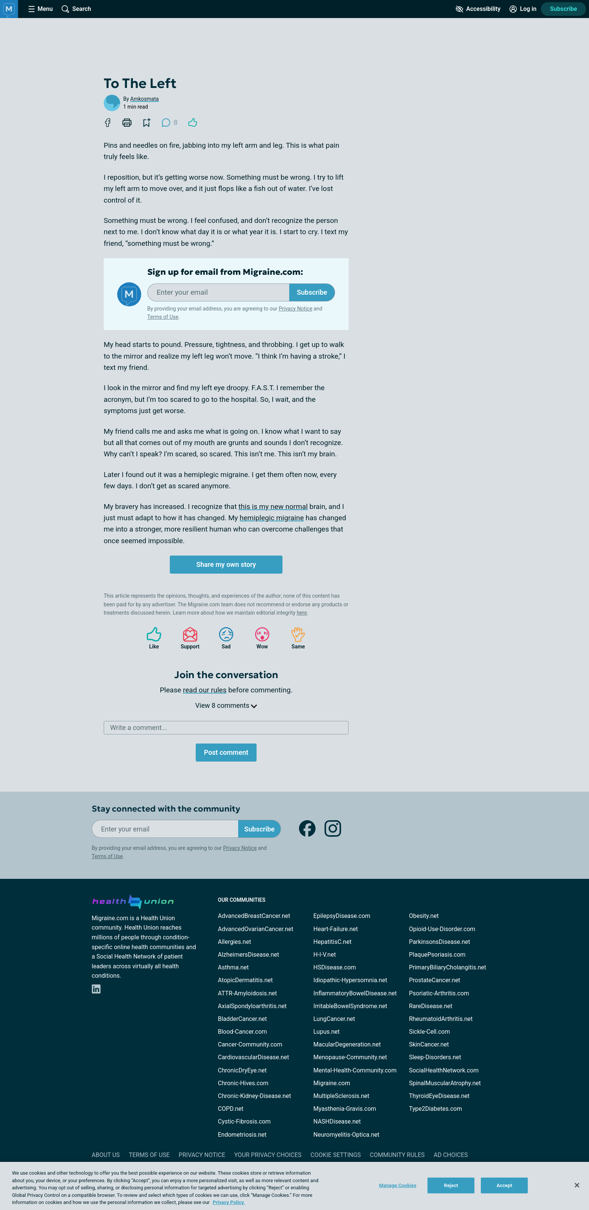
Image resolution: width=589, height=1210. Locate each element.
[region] (294, 1186)
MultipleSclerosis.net (341, 1095)
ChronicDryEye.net (242, 1070)
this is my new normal (273, 506)
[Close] (577, 1185)
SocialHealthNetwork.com (444, 1070)
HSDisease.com (334, 967)
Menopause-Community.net (350, 1057)
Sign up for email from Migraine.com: (225, 272)
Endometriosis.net (242, 1134)
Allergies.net (234, 941)
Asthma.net (233, 967)
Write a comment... (138, 727)
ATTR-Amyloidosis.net (247, 993)
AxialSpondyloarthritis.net (252, 1006)
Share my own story (226, 564)
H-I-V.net (324, 954)
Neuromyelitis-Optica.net (346, 1134)
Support (187, 638)
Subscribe (563, 8)
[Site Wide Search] (76, 9)
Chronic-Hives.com (243, 1083)
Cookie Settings (336, 1155)
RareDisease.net (431, 1006)
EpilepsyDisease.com (341, 915)
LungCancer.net (334, 1018)
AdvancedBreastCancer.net (254, 915)
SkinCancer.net (429, 1044)
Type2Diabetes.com (435, 1108)
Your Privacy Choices (267, 1155)
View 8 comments (226, 705)
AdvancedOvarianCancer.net (255, 929)
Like (150, 638)
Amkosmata (144, 99)
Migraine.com (331, 1083)
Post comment (226, 752)
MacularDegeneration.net (347, 1044)
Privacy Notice (295, 309)
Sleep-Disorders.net (435, 1057)
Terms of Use (162, 317)
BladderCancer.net (242, 1018)
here (302, 613)
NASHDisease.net (337, 1121)
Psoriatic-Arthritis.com (439, 993)
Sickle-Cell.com (429, 1031)
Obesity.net (424, 915)
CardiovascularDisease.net (253, 1057)
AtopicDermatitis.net (245, 980)
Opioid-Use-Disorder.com (442, 929)
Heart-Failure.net (335, 929)
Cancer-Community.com (250, 1044)
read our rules (205, 690)
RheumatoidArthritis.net (441, 1018)
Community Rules (397, 1155)
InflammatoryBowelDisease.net (355, 993)
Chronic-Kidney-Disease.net (254, 1095)
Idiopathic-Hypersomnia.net (350, 980)
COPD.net (230, 1108)
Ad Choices (451, 1155)
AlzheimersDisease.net (248, 954)
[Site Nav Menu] (40, 9)
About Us (106, 1155)
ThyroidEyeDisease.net (439, 1095)
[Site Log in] (523, 9)
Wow (258, 638)
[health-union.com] (133, 900)
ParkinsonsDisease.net (439, 941)
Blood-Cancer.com (242, 1031)
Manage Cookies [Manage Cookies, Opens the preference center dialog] (397, 1185)
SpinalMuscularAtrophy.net (445, 1083)
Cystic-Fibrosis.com (244, 1121)
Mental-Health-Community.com (354, 1070)
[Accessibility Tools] (478, 9)
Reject (451, 1185)
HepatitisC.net (332, 941)
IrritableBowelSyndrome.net (350, 1006)
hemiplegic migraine (272, 517)
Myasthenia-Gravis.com (344, 1108)
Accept (504, 1185)
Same (294, 638)
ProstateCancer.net (434, 980)
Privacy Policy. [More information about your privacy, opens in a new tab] (229, 1202)
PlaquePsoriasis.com (437, 954)
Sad (222, 638)
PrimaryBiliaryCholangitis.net (447, 967)
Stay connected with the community (166, 809)
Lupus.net (326, 1031)
